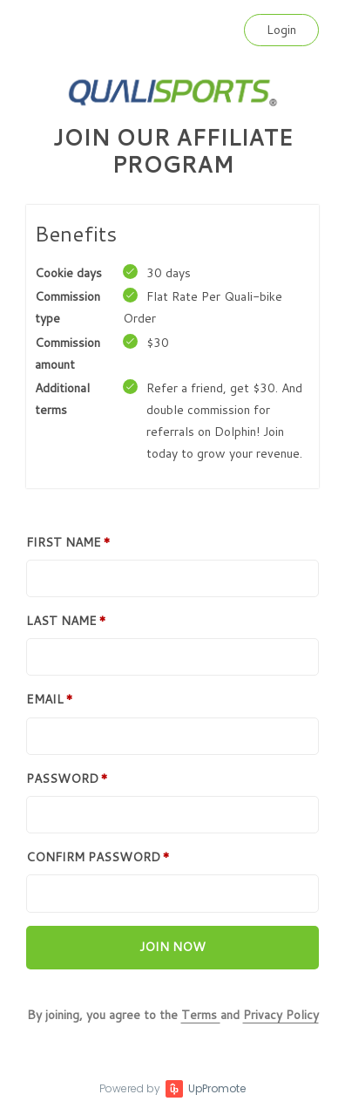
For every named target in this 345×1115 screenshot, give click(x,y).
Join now (172, 946)
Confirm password (93, 857)
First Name (63, 542)
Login (281, 29)
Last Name (61, 620)
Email (45, 699)
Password (62, 778)
